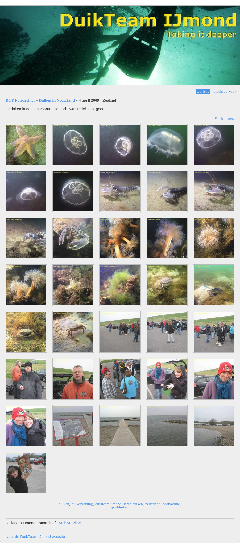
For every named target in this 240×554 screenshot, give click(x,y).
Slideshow (224, 119)
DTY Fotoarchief (20, 100)
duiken (64, 504)
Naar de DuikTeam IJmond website (35, 537)
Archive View (225, 91)
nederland (152, 504)
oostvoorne (171, 504)
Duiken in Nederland (57, 100)
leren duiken (133, 504)
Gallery (203, 91)
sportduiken (119, 507)
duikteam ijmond (108, 504)
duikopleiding (82, 504)
